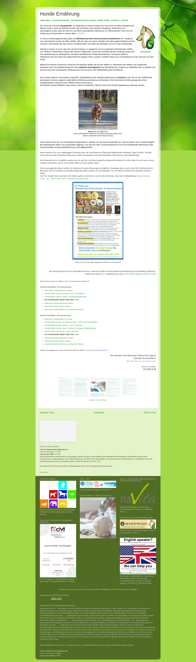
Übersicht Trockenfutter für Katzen (59, 291)
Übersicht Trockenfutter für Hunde (58, 319)
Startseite (99, 412)
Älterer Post (150, 412)
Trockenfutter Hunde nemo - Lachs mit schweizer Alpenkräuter (70, 328)
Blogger (134, 589)
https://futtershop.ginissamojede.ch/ (76, 281)
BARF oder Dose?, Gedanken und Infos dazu (69, 179)
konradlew (117, 589)
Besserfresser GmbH (147, 274)
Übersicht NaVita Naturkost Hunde (59, 338)
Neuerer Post (47, 412)
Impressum (44, 472)
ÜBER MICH (45, 20)
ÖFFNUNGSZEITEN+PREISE (83, 20)
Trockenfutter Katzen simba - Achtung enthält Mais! (66, 297)
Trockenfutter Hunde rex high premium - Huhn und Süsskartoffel (71, 322)
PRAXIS (124, 20)
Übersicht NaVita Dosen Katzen (58, 306)
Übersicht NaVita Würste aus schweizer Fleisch (64, 309)
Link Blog (80, 33)
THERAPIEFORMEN (61, 20)
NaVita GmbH (128, 274)
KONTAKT (115, 20)
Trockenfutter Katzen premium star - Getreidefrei (64, 294)
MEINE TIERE (103, 20)
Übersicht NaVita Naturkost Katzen (59, 303)
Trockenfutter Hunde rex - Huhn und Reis (61, 331)
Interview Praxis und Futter (98, 400)
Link (77, 300)
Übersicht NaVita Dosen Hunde (57, 341)
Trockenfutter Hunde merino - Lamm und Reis (63, 325)
